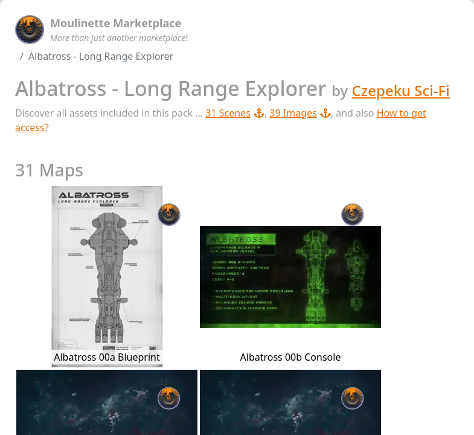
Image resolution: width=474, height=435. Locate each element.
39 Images (299, 113)
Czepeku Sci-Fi (401, 90)
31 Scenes (234, 113)
